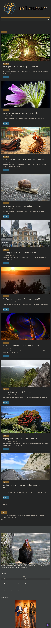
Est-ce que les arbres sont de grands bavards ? (21, 66)
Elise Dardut (12, 69)
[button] (48, 625)
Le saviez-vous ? (6, 63)
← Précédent (4, 504)
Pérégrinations (6, 249)
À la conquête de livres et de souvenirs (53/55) (21, 252)
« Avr (25, 593)
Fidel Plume (12, 115)
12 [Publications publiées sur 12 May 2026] (11, 585)
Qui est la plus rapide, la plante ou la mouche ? (21, 113)
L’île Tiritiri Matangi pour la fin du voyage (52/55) (21, 299)
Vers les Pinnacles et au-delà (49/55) (17, 392)
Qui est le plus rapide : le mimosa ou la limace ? (21, 345)
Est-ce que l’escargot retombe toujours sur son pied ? (24, 206)
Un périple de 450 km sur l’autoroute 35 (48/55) (21, 438)
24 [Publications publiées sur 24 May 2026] (46, 588)
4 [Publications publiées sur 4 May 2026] (4, 583)
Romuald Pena (14, 255)
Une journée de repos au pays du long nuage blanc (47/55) (23, 486)
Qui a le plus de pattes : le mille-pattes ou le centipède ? (24, 159)
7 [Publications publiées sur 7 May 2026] (25, 583)
